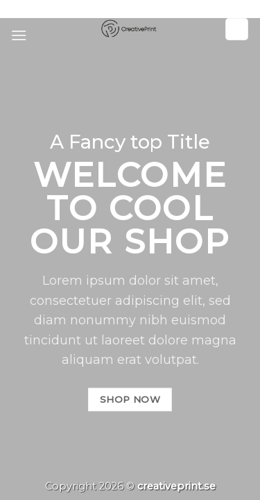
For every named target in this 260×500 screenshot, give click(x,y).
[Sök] (237, 29)
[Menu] (18, 35)
